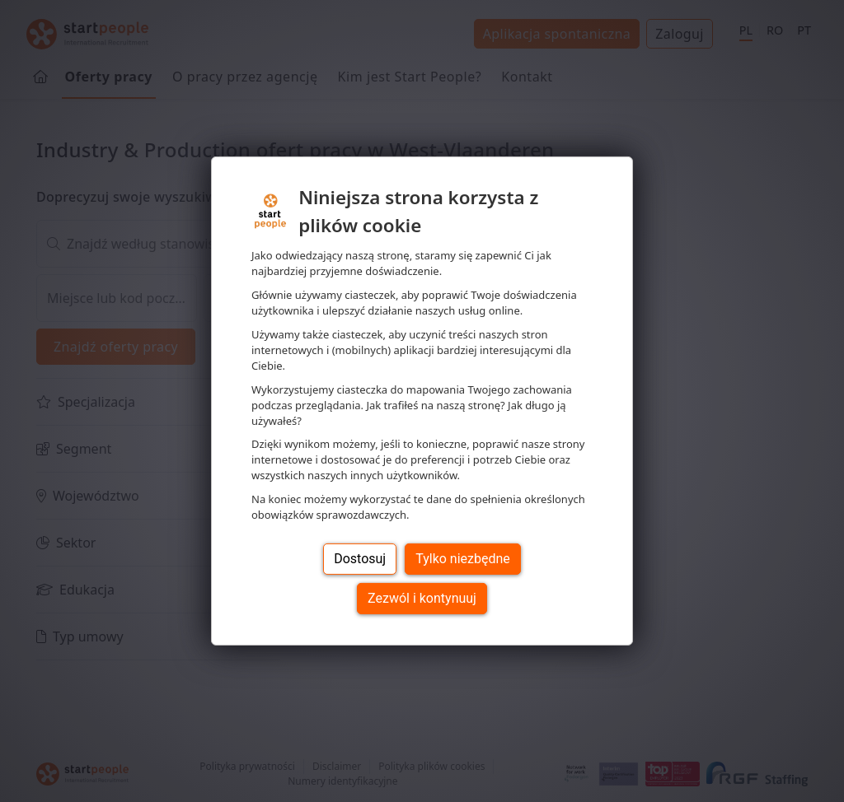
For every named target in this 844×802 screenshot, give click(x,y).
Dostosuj (360, 559)
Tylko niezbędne (462, 559)
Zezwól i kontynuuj (422, 598)
